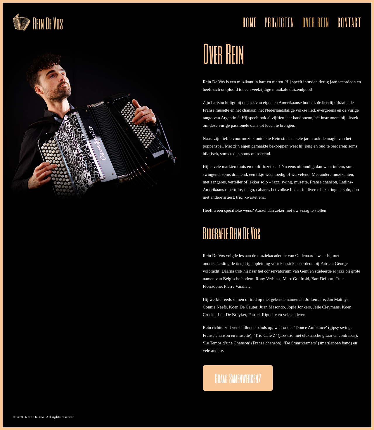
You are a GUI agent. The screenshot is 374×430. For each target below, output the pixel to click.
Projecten (279, 22)
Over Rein (315, 22)
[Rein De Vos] (38, 22)
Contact (349, 22)
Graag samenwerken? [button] (238, 378)
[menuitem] (252, 22)
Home (250, 22)
